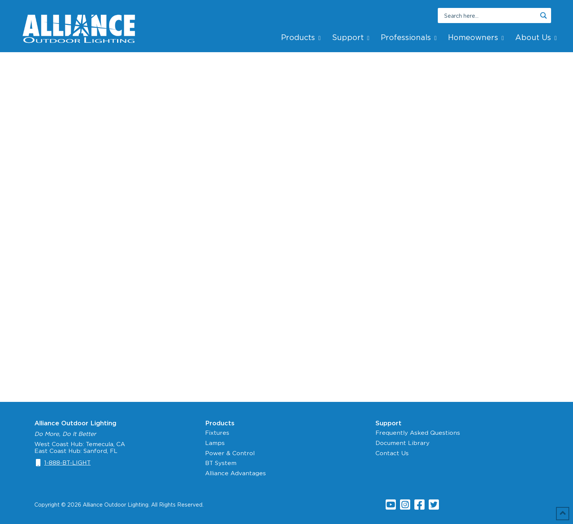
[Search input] (489, 15)
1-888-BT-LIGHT (67, 462)
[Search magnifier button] (543, 15)
